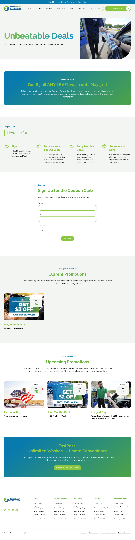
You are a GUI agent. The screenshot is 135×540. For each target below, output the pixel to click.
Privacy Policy (93, 533)
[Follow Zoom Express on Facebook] (5, 510)
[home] (12, 8)
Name (40, 203)
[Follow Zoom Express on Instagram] (9, 510)
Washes (49, 8)
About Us (39, 8)
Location (41, 226)
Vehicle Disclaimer (124, 533)
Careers (83, 533)
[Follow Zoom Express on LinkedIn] (13, 510)
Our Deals (97, 8)
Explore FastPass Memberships (67, 468)
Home (29, 8)
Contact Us (81, 8)
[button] (60, 8)
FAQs (71, 8)
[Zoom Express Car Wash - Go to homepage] (12, 500)
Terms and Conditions (108, 533)
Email (40, 214)
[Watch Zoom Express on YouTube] (16, 510)
